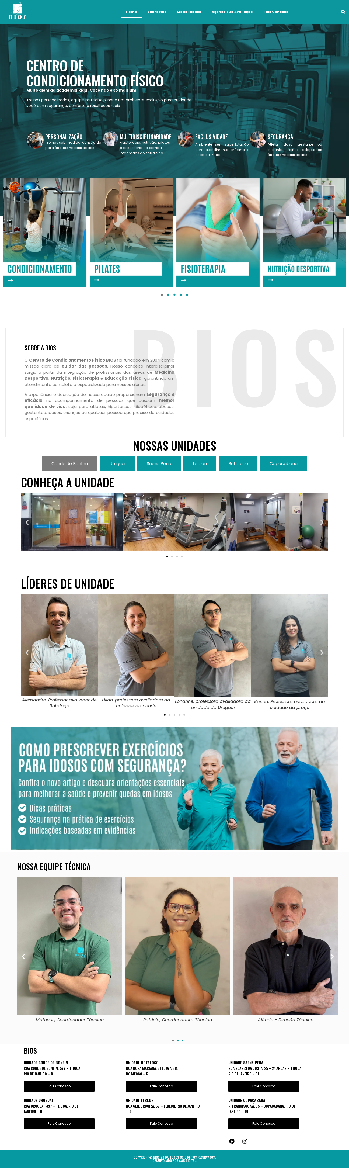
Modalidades (189, 11)
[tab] (69, 463)
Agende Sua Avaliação (232, 11)
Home (131, 11)
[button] (343, 12)
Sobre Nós (157, 11)
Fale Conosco (276, 11)
